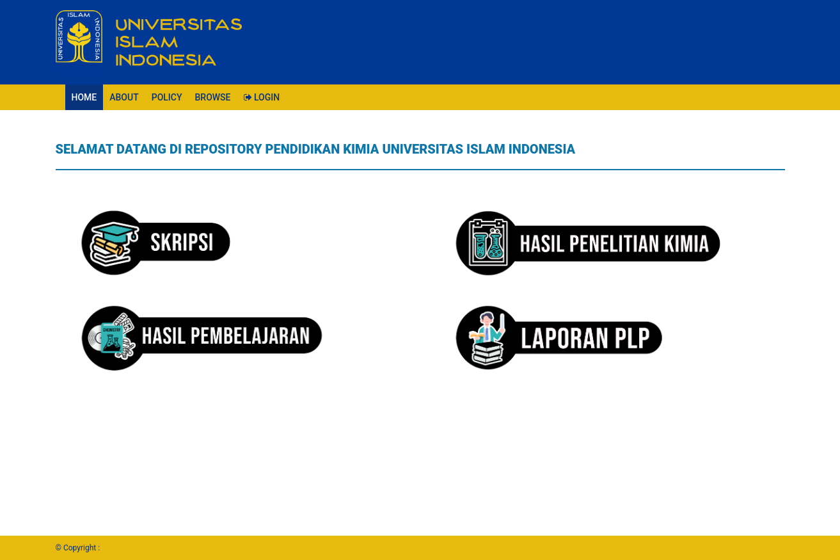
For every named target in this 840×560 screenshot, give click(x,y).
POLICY (167, 97)
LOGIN (262, 97)
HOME (84, 97)
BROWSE (213, 97)
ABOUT (123, 97)
